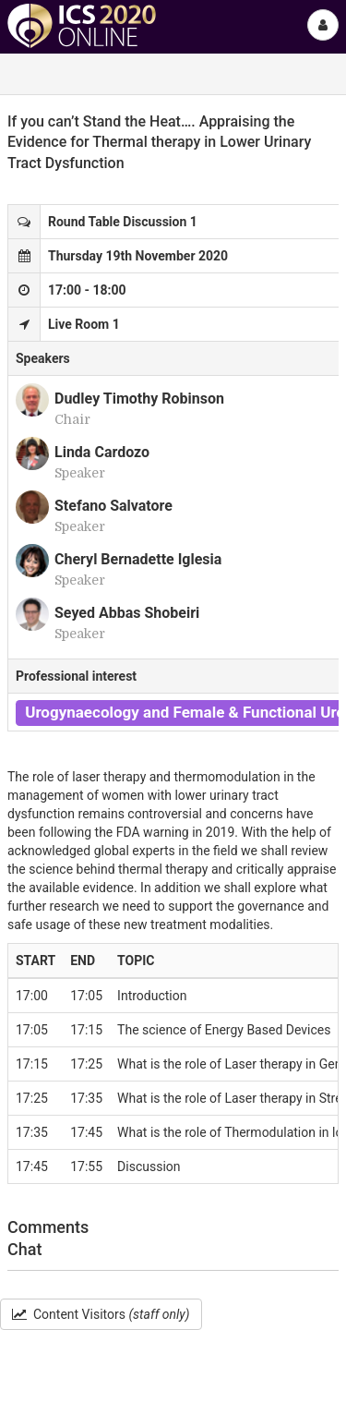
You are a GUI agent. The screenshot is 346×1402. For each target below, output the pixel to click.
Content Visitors (101, 1314)
